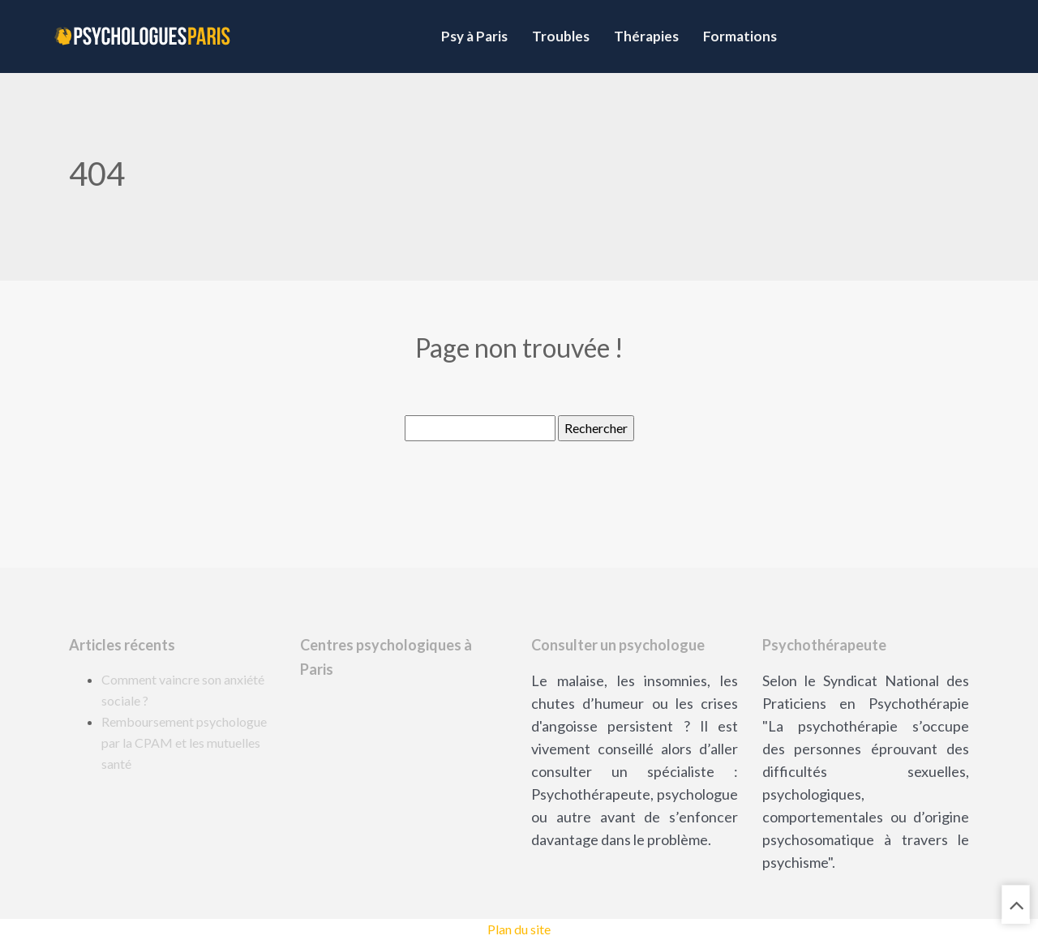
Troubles (561, 36)
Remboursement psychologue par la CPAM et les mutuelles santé (184, 742)
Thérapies (646, 36)
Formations (740, 36)
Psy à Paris (474, 36)
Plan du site (519, 929)
